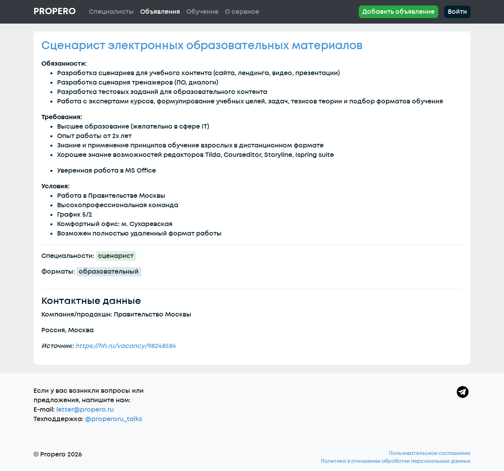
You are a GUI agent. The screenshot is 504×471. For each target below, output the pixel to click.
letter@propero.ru (85, 409)
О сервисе (242, 11)
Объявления (160, 11)
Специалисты (111, 11)
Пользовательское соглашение (430, 453)
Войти (457, 11)
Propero (54, 11)
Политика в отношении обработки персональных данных (396, 461)
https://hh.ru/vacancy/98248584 (125, 346)
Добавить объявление (398, 11)
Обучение (202, 11)
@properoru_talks (113, 419)
